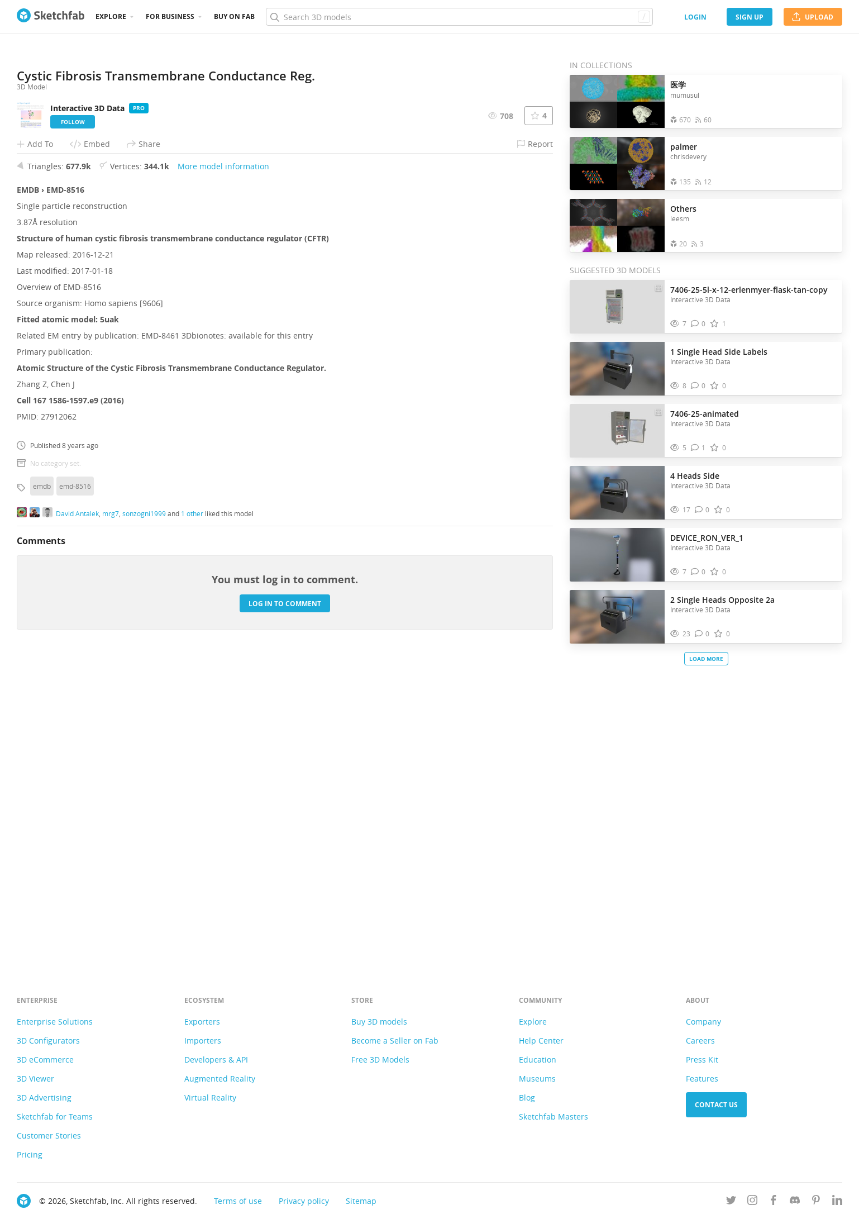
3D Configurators (48, 1040)
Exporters (202, 1021)
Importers (202, 1040)
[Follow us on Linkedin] (837, 1202)
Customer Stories (49, 1135)
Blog (527, 1097)
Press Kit (702, 1059)
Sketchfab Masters (553, 1116)
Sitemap (361, 1201)
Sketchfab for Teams (55, 1116)
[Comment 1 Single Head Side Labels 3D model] (698, 386)
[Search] (459, 16)
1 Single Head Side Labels (718, 351)
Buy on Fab (234, 16)
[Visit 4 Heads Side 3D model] (617, 493)
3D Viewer (35, 1078)
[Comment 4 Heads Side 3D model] (702, 510)
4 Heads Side (694, 475)
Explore (111, 16)
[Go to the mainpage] (50, 16)
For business (170, 16)
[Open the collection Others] (617, 225)
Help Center (541, 1040)
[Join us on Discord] (795, 1202)
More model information (223, 466)
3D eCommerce (45, 1059)
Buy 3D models (379, 1021)
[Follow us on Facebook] (774, 1202)
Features (702, 1078)
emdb (42, 786)
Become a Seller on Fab (394, 1040)
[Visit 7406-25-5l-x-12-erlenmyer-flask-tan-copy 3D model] (617, 307)
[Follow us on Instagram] (752, 1202)
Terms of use (238, 1201)
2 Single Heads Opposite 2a (722, 599)
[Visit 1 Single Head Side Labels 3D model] (617, 369)
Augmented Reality (219, 1078)
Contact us (716, 1105)
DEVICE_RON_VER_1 (706, 537)
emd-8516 (75, 786)
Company (703, 1021)
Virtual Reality (210, 1097)
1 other (192, 813)
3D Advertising (44, 1097)
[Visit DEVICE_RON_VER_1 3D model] (617, 555)
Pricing (29, 1154)
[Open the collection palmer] (617, 163)
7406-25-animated (704, 413)
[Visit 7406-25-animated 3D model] (617, 431)
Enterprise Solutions (55, 1021)
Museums (537, 1078)
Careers (700, 1040)
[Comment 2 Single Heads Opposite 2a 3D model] (702, 634)
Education (537, 1059)
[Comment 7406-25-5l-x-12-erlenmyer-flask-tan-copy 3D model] (698, 323)
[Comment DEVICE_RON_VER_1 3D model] (698, 572)
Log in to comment (285, 903)
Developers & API (216, 1059)
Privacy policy (304, 1201)
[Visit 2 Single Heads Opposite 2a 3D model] (617, 617)
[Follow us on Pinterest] (816, 1202)
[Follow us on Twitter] (731, 1202)
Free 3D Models (380, 1059)
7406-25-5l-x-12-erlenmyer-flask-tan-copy (749, 289)
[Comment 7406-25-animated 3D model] (698, 448)
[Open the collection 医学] (617, 101)
